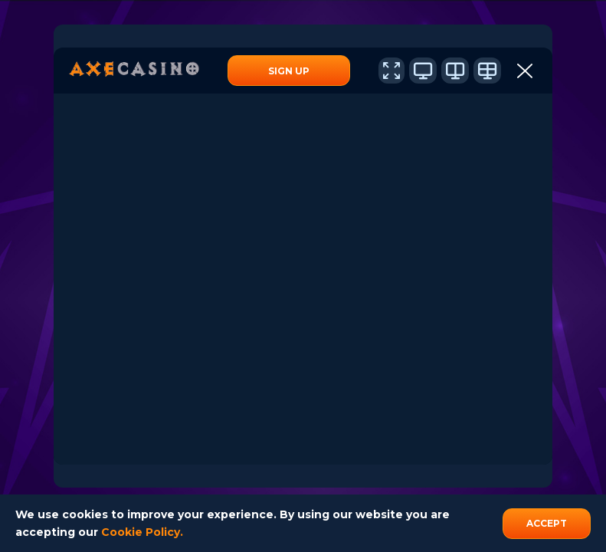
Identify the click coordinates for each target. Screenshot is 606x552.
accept (546, 523)
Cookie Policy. (142, 532)
